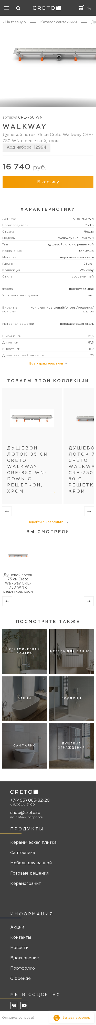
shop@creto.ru (25, 813)
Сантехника (22, 853)
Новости (19, 948)
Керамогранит (25, 884)
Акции (17, 927)
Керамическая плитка (33, 843)
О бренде (20, 979)
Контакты (20, 938)
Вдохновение (24, 958)
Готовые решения (29, 873)
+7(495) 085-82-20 (30, 800)
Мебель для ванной (31, 863)
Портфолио (22, 968)
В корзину (48, 182)
